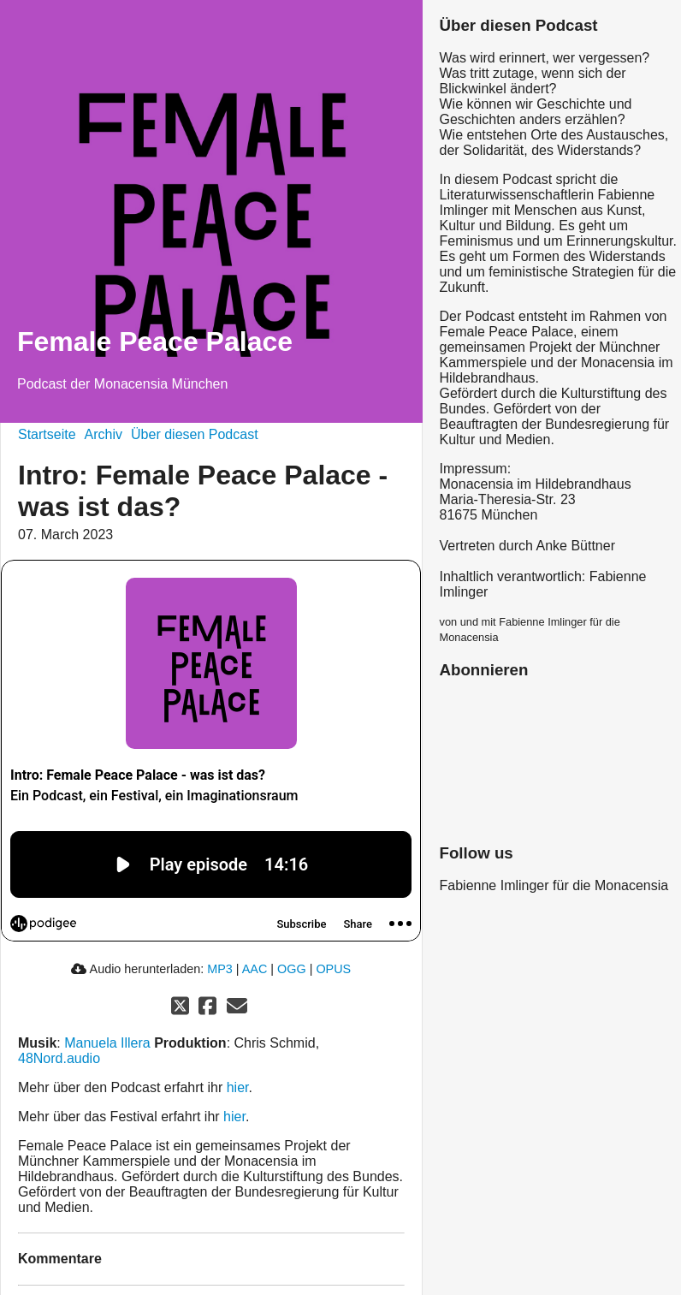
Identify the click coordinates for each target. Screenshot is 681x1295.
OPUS (333, 969)
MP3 (220, 969)
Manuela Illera (107, 1043)
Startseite (47, 434)
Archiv (103, 434)
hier (238, 1087)
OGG (291, 969)
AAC (255, 969)
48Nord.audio (59, 1058)
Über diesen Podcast (194, 434)
